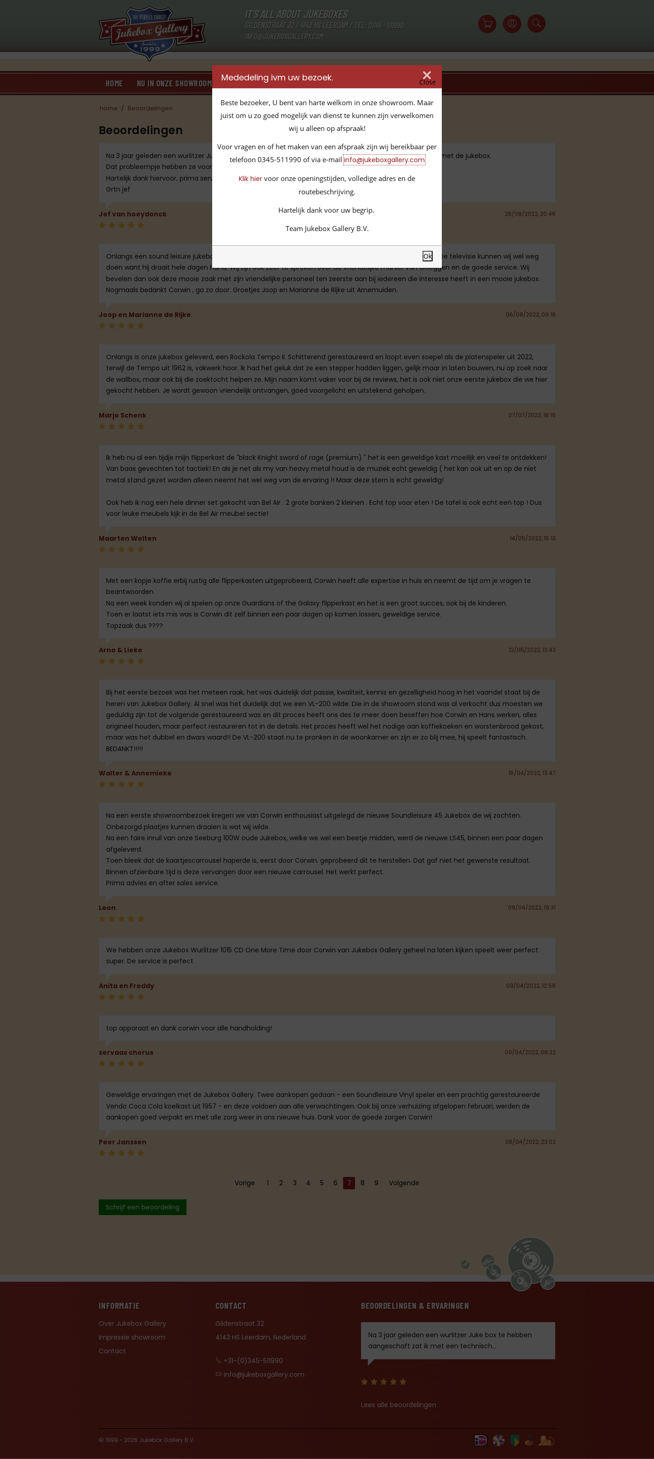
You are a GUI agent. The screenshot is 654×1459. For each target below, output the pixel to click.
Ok (427, 256)
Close (427, 82)
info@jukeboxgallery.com (384, 159)
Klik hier (250, 178)
